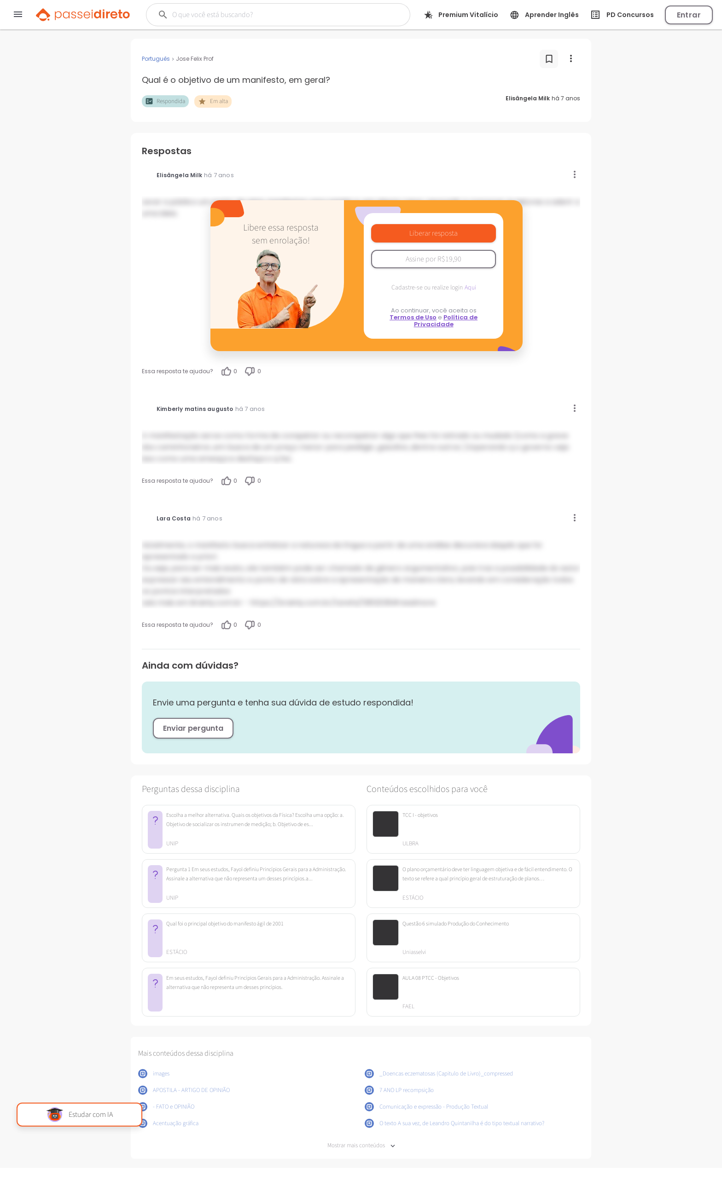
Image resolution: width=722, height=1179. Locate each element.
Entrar (689, 15)
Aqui (470, 287)
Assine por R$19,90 (433, 259)
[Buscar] (266, 14)
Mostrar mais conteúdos (361, 1146)
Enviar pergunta (193, 728)
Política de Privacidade (446, 321)
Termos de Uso (413, 317)
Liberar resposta (433, 233)
